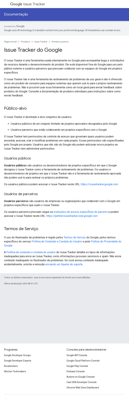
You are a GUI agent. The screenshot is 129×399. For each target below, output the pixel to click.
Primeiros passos (60, 41)
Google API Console (77, 355)
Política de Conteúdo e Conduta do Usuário (57, 241)
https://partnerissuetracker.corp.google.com (72, 215)
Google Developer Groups (17, 355)
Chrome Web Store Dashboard (83, 387)
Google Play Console (77, 366)
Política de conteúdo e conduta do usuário (31, 252)
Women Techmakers (15, 371)
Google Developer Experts (17, 360)
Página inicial (10, 41)
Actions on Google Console (81, 376)
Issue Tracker (27, 4)
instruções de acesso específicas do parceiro (81, 211)
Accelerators (11, 366)
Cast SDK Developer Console (82, 382)
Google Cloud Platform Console (83, 360)
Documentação (16, 14)
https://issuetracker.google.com (99, 184)
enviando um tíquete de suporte (64, 264)
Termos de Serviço (75, 237)
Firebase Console (76, 371)
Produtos (25, 41)
